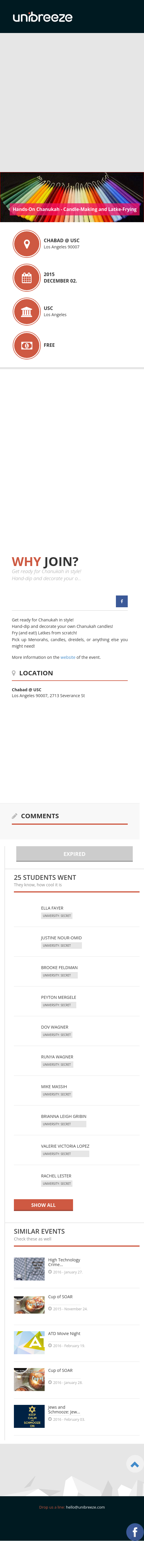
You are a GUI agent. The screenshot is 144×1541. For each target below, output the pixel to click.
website (68, 657)
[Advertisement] (70, 105)
